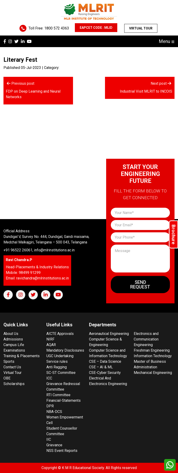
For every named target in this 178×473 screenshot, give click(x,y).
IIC (48, 439)
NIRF (50, 339)
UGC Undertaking (59, 356)
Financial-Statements (63, 400)
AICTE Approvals (60, 333)
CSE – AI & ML (101, 367)
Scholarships (14, 384)
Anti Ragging (56, 367)
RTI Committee (58, 395)
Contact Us (12, 367)
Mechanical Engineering (153, 372)
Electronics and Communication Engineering (146, 339)
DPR (50, 406)
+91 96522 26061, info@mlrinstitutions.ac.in (39, 250)
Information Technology (153, 356)
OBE (6, 378)
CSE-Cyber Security (105, 372)
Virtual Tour (141, 28)
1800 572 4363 (56, 28)
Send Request (140, 284)
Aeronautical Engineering (109, 333)
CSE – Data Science (105, 361)
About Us (10, 333)
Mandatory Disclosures (65, 350)
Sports (8, 361)
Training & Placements (21, 356)
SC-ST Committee (61, 372)
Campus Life (13, 345)
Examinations (14, 350)
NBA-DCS (54, 411)
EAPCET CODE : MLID (96, 27)
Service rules (57, 361)
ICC (49, 378)
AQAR (51, 345)
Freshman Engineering (152, 350)
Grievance (54, 445)
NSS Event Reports (61, 450)
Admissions (13, 339)
